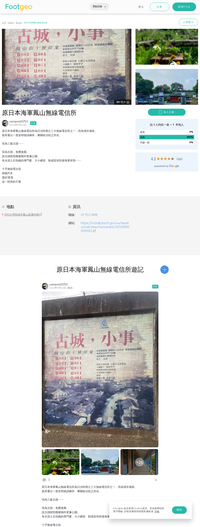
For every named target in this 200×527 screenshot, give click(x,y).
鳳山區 (19, 22)
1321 (179, 158)
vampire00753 (18, 121)
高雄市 (11, 22)
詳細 (157, 511)
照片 (121, 102)
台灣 (4, 22)
